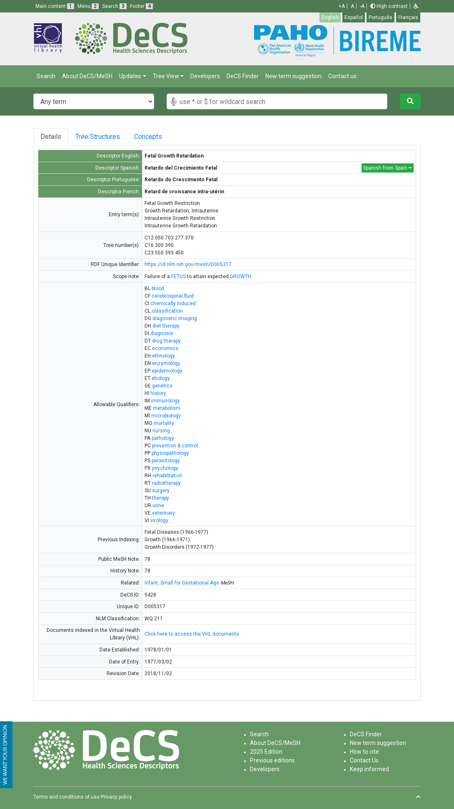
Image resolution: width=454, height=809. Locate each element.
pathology (163, 438)
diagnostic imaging (174, 318)
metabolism (166, 408)
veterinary (163, 513)
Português (380, 17)
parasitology (166, 461)
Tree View (166, 76)
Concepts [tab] (160, 137)
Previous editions (272, 760)
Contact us (342, 76)
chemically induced (173, 303)
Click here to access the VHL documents (192, 634)
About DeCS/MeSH (87, 76)
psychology (165, 468)
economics (165, 348)
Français (408, 17)
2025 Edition (266, 751)
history (158, 393)
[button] (416, 6)
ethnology (163, 356)
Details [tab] (50, 137)
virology (159, 520)
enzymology (166, 363)
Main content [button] (54, 6)
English (330, 17)
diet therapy (166, 326)
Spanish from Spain (387, 168)
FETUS (178, 276)
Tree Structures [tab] (101, 137)
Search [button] (114, 6)
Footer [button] (141, 6)
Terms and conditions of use (66, 797)
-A (362, 6)
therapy (160, 498)
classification (167, 311)
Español (353, 17)
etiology (161, 378)
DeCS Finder (243, 76)
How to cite (364, 751)
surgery (161, 490)
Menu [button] (88, 6)
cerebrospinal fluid (173, 296)
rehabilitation (167, 475)
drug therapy (166, 341)
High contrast (389, 6)
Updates (130, 76)
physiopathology (170, 453)
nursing (161, 431)
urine (158, 505)
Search (46, 76)
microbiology (166, 416)
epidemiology (167, 371)
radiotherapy (166, 483)
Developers (205, 76)
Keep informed (369, 769)
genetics (162, 386)
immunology (165, 401)
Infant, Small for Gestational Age (182, 583)
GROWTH (240, 276)
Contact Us (364, 760)
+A (342, 6)
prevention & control (175, 446)
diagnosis (161, 333)
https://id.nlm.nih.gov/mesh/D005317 (188, 264)
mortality (164, 423)
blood (158, 288)
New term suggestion (293, 76)
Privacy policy (116, 797)
